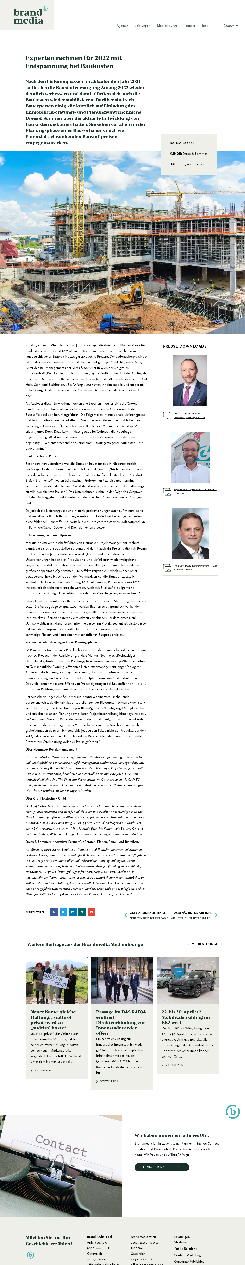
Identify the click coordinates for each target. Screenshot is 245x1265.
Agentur (122, 26)
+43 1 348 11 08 (141, 1259)
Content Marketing (187, 1255)
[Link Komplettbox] (57, 1018)
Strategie (180, 1242)
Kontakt (189, 26)
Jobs (205, 26)
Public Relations (185, 1249)
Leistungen (142, 26)
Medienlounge (167, 26)
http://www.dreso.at (191, 164)
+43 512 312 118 (97, 1259)
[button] (54, 912)
